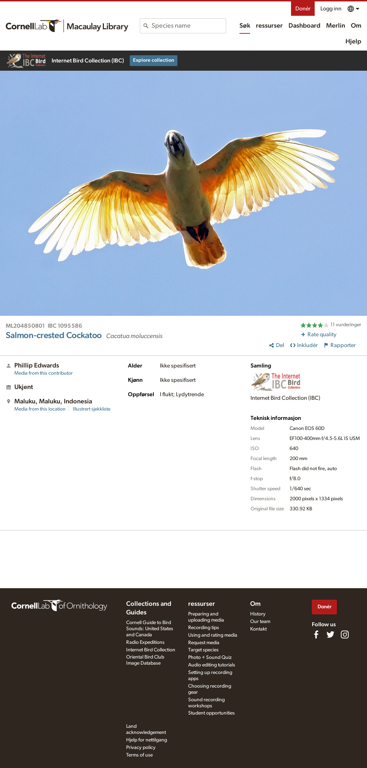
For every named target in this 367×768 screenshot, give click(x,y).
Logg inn (331, 8)
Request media (203, 642)
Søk (244, 26)
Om (356, 26)
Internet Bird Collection (150, 649)
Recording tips (203, 627)
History (258, 614)
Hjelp (353, 41)
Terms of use (139, 755)
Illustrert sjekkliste (91, 409)
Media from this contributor (43, 373)
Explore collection (153, 60)
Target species (203, 649)
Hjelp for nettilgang (146, 740)
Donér (302, 8)
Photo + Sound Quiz (210, 657)
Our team (260, 621)
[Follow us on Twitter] (330, 634)
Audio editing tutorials (211, 665)
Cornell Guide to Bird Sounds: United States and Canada (149, 628)
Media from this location (40, 409)
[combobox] (189, 26)
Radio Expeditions (145, 642)
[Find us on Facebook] (316, 634)
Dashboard (304, 26)
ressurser (269, 26)
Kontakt (258, 629)
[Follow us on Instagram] (344, 634)
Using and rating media (212, 635)
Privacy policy (141, 747)
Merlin (335, 26)
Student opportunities (211, 713)
